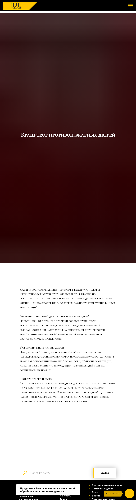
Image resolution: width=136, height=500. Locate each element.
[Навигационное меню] (130, 5)
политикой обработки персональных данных (47, 490)
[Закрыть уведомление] (78, 486)
